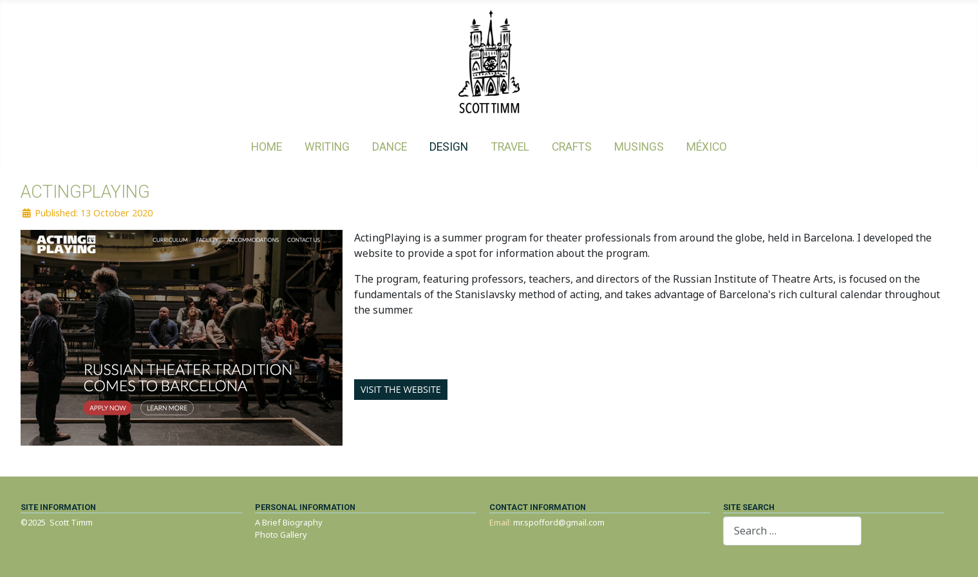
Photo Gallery (281, 534)
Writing (327, 146)
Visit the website (401, 389)
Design (448, 146)
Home (266, 146)
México (706, 146)
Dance (389, 146)
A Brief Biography (289, 522)
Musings (639, 146)
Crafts (572, 146)
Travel (510, 146)
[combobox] (792, 530)
